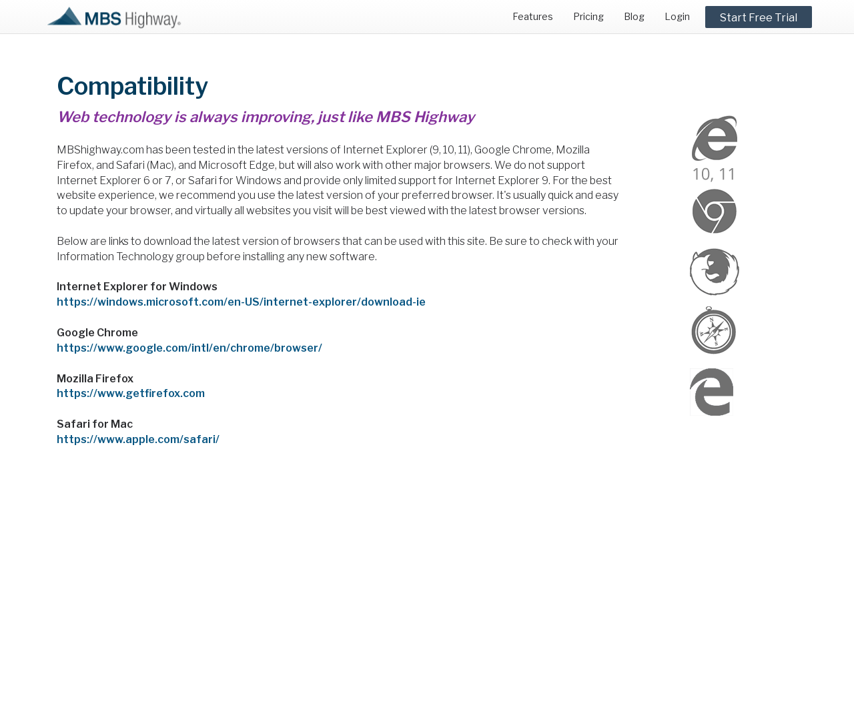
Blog (634, 16)
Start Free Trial (758, 17)
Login (677, 16)
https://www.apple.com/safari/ (138, 439)
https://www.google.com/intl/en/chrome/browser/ (189, 348)
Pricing (588, 16)
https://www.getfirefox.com (131, 393)
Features (532, 16)
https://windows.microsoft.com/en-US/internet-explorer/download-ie (241, 302)
